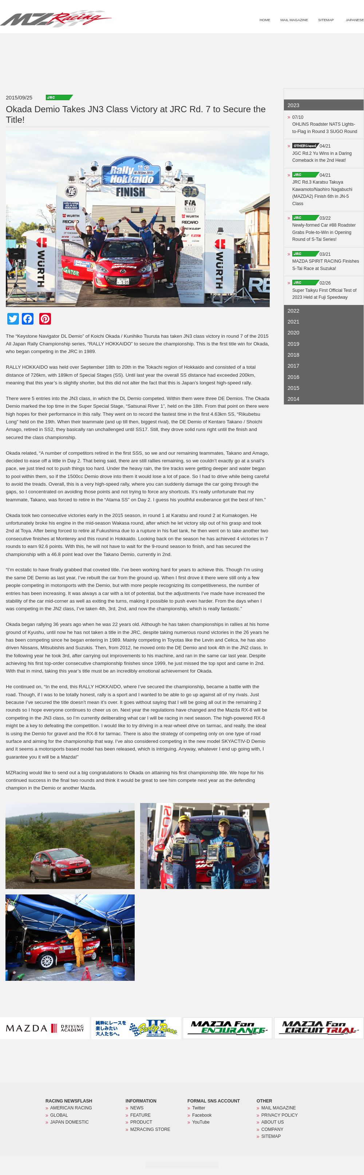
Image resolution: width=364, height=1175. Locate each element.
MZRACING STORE (332, 42)
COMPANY (272, 1129)
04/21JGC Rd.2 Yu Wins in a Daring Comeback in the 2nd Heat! (322, 153)
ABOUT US (272, 1122)
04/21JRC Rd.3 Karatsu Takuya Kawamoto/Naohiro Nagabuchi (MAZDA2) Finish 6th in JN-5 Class (322, 189)
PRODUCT (292, 42)
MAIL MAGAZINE (294, 20)
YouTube (201, 1122)
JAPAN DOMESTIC (69, 1122)
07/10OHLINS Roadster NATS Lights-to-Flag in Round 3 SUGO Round (324, 124)
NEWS (233, 42)
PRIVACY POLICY (279, 1115)
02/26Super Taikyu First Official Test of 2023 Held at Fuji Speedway (324, 290)
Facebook (201, 1115)
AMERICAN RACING (71, 1108)
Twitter (198, 1108)
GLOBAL (59, 1115)
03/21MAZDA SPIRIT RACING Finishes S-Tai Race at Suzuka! (325, 261)
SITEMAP (326, 20)
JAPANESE (355, 20)
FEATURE (261, 42)
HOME (265, 20)
